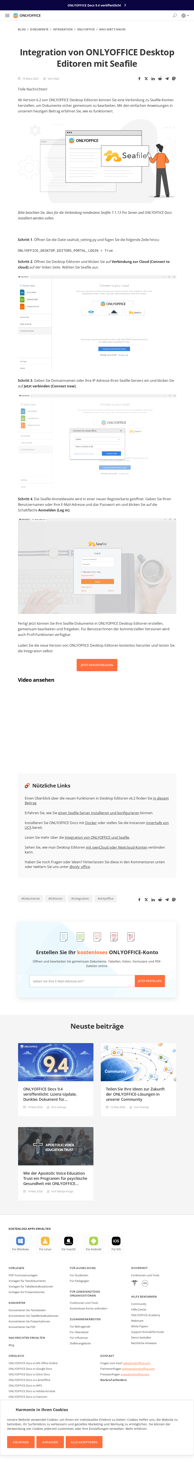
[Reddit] (160, 78)
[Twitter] (146, 78)
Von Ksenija (58, 1107)
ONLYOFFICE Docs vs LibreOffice (29, 1379)
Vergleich (16, 1355)
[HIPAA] (134, 1283)
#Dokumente (30, 898)
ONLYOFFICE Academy (145, 1315)
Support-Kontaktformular (147, 1331)
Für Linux (45, 1249)
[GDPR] (144, 1283)
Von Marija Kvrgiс (62, 1191)
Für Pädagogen (79, 1280)
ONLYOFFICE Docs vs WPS (25, 1385)
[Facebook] (139, 78)
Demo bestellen (141, 1337)
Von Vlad (53, 79)
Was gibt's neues (112, 29)
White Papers (139, 1326)
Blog (22, 29)
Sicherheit (139, 1267)
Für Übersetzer (79, 1332)
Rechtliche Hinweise (144, 1343)
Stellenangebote (80, 1343)
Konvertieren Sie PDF (22, 1326)
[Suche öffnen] (174, 15)
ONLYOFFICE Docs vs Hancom (28, 1396)
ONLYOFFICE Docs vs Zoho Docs (29, 1374)
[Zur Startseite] (26, 15)
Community (138, 1303)
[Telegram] (166, 78)
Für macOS (69, 1249)
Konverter (17, 1302)
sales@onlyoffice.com (136, 1363)
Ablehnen (21, 1442)
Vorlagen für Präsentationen (27, 1292)
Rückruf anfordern (113, 1379)
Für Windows (20, 1249)
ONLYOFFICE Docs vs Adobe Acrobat (32, 1391)
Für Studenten (79, 1275)
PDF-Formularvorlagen (23, 1275)
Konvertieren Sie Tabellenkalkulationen (34, 1315)
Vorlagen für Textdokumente (27, 1280)
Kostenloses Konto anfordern (88, 1308)
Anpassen (50, 1442)
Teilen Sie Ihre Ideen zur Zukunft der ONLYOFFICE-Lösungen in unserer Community (135, 1093)
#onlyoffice (105, 898)
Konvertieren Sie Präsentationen (29, 1321)
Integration (63, 29)
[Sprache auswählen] (185, 15)
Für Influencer (79, 1337)
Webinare (137, 1320)
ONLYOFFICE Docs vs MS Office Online (33, 1363)
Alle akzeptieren (84, 1442)
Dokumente (39, 29)
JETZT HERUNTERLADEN (97, 664)
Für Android (93, 1249)
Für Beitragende (80, 1326)
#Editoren (55, 898)
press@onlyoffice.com (135, 1374)
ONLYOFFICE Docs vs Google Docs (30, 1368)
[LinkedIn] (153, 78)
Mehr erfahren (136, 1429)
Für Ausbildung (83, 1267)
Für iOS (116, 1249)
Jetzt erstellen (150, 980)
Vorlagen (16, 1267)
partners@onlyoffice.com (138, 1368)
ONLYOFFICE (86, 29)
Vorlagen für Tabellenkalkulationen (31, 1286)
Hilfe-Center (138, 1309)
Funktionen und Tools (84, 1302)
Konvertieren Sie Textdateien (27, 1310)
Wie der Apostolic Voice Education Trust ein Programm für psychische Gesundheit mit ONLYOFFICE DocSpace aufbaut (55, 1178)
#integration (80, 898)
